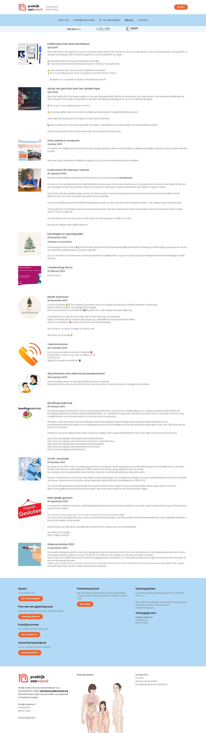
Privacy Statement (26, 717)
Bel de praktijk (29, 634)
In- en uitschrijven (109, 20)
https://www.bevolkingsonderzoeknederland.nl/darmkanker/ (75, 444)
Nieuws (129, 20)
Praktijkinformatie (83, 20)
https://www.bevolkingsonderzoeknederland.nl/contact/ (73, 446)
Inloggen (85, 604)
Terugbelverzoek (30, 616)
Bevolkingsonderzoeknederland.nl (151, 684)
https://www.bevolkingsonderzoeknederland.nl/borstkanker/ (75, 438)
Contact (143, 20)
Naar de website (29, 652)
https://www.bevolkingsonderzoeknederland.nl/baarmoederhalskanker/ (81, 441)
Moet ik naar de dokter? (146, 681)
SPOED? (181, 7)
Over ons (63, 20)
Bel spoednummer (30, 598)
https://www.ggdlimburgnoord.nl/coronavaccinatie (71, 488)
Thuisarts (139, 678)
